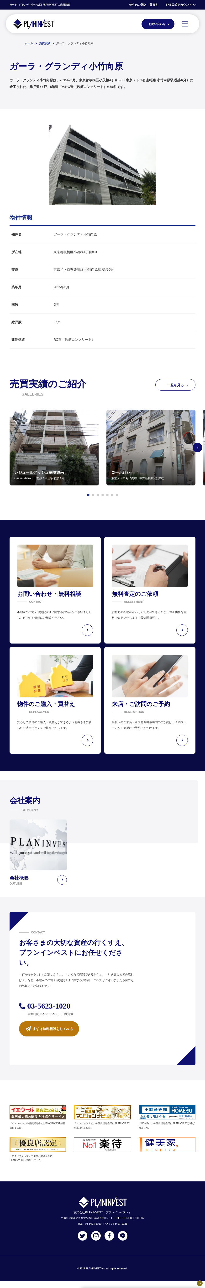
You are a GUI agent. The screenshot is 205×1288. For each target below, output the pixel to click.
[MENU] (185, 24)
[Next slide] (197, 447)
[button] (88, 495)
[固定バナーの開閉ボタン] (200, 1283)
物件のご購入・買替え (143, 4)
